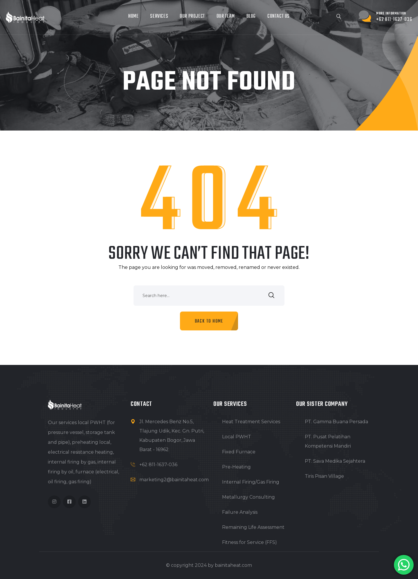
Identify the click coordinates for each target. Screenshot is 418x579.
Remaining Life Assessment (253, 527)
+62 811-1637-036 (158, 464)
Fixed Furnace (238, 452)
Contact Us (278, 16)
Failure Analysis (239, 512)
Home (133, 16)
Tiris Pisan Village (324, 476)
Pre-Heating (236, 467)
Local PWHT (236, 436)
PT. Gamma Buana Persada (336, 421)
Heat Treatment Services (251, 421)
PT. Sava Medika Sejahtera (335, 461)
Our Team (226, 16)
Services (159, 16)
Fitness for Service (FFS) (249, 542)
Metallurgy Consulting (248, 497)
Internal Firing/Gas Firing (250, 482)
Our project (192, 16)
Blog (251, 16)
